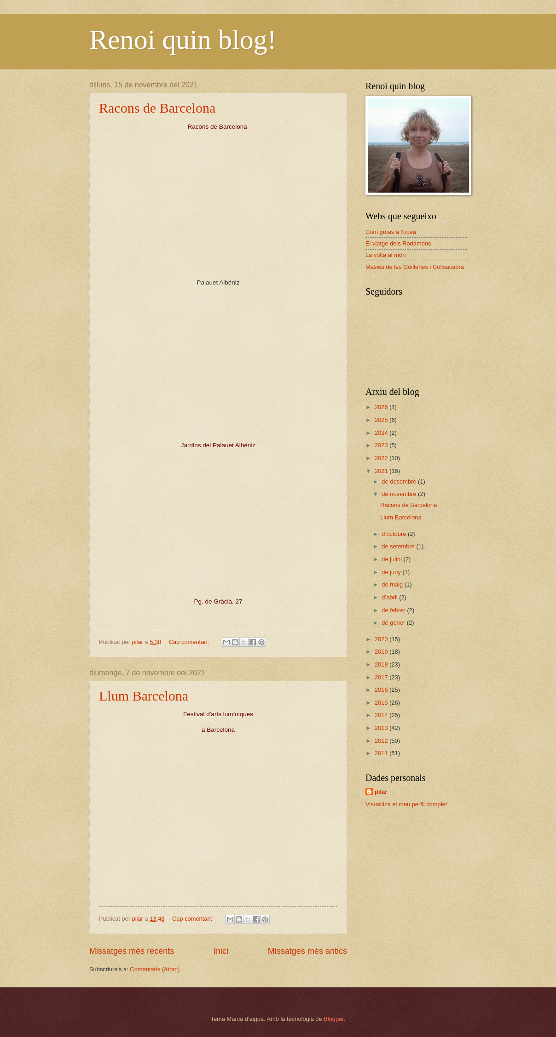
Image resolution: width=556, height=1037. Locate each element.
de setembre (399, 546)
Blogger (334, 1018)
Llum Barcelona (143, 695)
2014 (382, 715)
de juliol (392, 559)
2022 (382, 458)
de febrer (394, 610)
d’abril (390, 597)
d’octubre (395, 533)
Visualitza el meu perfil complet (406, 804)
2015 (382, 702)
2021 (382, 470)
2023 (382, 445)
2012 (382, 740)
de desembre (400, 481)
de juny (392, 572)
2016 (382, 689)
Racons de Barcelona (157, 107)
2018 (382, 664)
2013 (382, 727)
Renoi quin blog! (183, 39)
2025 (382, 419)
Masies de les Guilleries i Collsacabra (414, 266)
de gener (394, 622)
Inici (221, 951)
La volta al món (385, 254)
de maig (393, 584)
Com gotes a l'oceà (390, 231)
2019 (382, 651)
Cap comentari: (190, 641)
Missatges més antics (307, 951)
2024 (382, 432)
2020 (382, 639)
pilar (381, 791)
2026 (382, 407)
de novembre (400, 493)
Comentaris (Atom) (155, 969)
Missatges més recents (131, 951)
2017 (382, 677)
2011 (382, 753)
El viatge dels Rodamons (398, 243)
